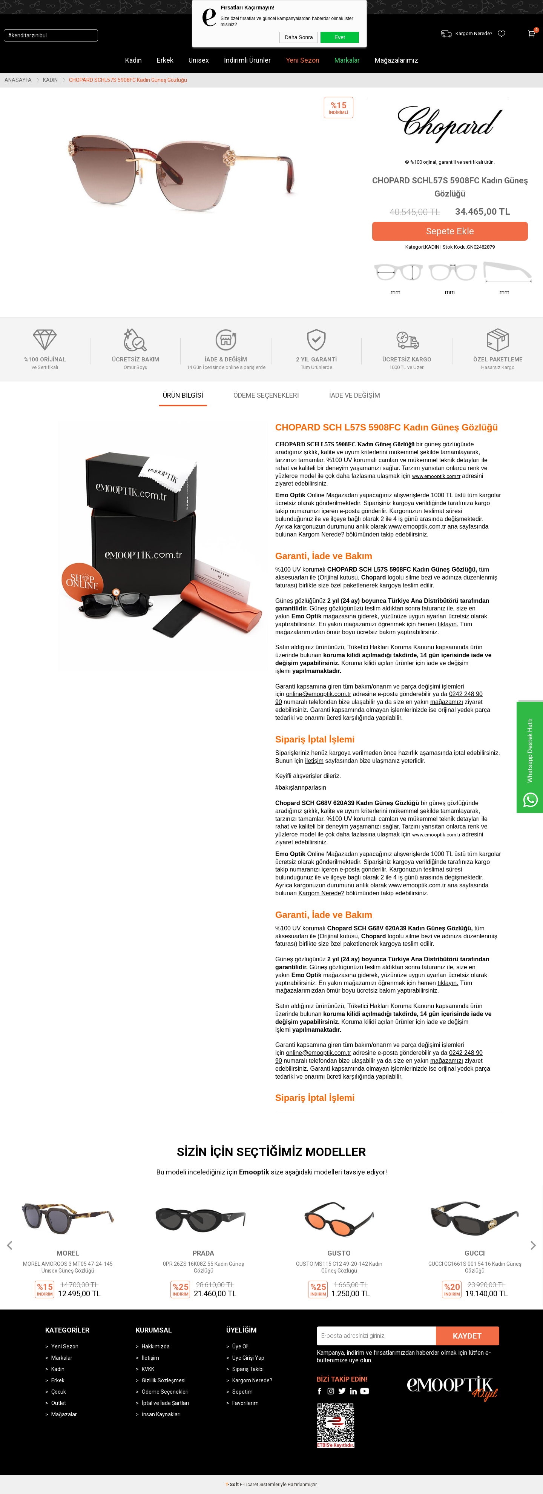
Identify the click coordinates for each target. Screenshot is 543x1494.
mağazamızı (446, 702)
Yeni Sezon (302, 60)
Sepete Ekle (450, 231)
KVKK (148, 1369)
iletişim (314, 761)
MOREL (68, 1253)
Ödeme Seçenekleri (165, 1392)
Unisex (199, 60)
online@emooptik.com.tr (318, 694)
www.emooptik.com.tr (436, 476)
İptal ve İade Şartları (165, 1403)
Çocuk (58, 1392)
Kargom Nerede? (321, 534)
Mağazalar (64, 1414)
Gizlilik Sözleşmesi (164, 1380)
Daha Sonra (299, 37)
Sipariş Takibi (248, 1369)
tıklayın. (447, 624)
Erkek (165, 60)
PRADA (203, 1253)
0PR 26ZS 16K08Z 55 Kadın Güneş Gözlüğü (203, 1267)
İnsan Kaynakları (161, 1414)
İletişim (150, 1358)
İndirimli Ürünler (247, 60)
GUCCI (475, 1253)
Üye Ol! (240, 1346)
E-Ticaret (249, 1484)
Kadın (133, 60)
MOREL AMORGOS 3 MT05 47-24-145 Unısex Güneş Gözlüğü (68, 1267)
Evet (339, 37)
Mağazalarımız (396, 60)
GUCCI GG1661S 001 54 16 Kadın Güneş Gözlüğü (475, 1267)
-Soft (232, 1484)
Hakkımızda (156, 1346)
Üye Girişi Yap (248, 1358)
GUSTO (339, 1253)
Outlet (58, 1403)
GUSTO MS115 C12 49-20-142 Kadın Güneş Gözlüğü (339, 1267)
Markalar (347, 60)
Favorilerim (245, 1403)
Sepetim (242, 1392)
